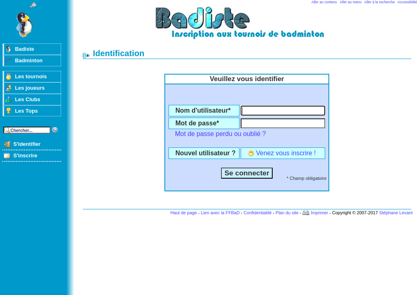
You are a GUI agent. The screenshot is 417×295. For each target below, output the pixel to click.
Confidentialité (257, 212)
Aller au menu (351, 2)
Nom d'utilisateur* (203, 110)
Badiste (24, 49)
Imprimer (319, 212)
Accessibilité (407, 2)
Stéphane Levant (396, 212)
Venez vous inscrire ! (286, 153)
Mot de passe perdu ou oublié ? (220, 133)
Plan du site (287, 212)
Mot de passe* (197, 123)
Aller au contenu (324, 2)
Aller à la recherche (380, 2)
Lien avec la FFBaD (220, 212)
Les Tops (26, 111)
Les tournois (31, 76)
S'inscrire (25, 155)
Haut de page (183, 212)
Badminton (29, 60)
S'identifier (26, 144)
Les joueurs (30, 88)
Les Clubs (27, 99)
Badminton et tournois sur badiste (249, 27)
